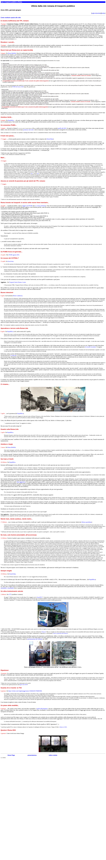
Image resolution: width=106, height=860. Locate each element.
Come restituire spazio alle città (11, 17)
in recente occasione (90, 347)
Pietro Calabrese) (17, 295)
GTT (10, 594)
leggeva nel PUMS (27, 205)
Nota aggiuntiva (21, 482)
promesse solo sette (28, 129)
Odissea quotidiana (86, 522)
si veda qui (13, 355)
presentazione (32, 755)
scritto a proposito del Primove (60, 633)
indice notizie (53, 755)
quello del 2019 (62, 128)
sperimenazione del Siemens (35, 639)
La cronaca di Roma (40, 205)
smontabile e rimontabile (7, 588)
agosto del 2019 (23, 684)
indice (103, 13)
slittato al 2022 (63, 727)
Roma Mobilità (12, 53)
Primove (44, 632)
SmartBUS (39, 597)
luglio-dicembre (96, 13)
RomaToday (50, 139)
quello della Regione (42, 708)
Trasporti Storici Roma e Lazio (17, 282)
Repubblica (11, 120)
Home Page (11, 755)
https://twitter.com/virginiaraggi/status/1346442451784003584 (25, 691)
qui (32, 173)
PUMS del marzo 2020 (18, 86)
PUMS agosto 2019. (14, 255)
